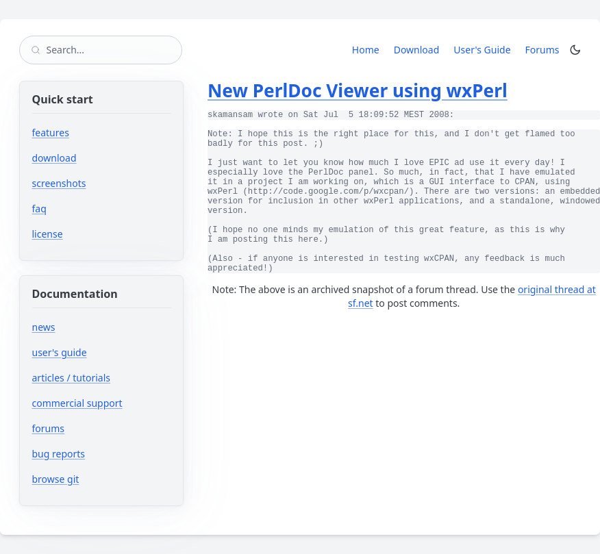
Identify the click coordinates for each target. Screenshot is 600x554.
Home (365, 49)
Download (417, 49)
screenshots (59, 183)
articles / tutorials (71, 377)
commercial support (77, 403)
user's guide (59, 352)
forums (89, 428)
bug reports (99, 453)
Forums (544, 49)
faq (39, 208)
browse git (97, 479)
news (43, 326)
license (47, 233)
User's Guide (481, 49)
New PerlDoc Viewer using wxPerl (358, 90)
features (50, 132)
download (54, 157)
